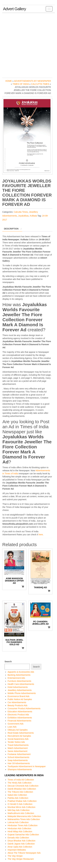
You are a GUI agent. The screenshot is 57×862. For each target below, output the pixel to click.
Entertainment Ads (16, 678)
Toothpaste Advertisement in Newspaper (27, 766)
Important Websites (17, 850)
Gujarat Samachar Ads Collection (23, 834)
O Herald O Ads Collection (20, 804)
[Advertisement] (28, 44)
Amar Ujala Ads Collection (20, 847)
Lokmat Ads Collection (18, 822)
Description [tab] (11, 228)
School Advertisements (18, 757)
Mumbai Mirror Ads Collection (21, 807)
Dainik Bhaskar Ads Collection (22, 789)
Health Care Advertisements (21, 684)
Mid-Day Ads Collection (19, 810)
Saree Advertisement (17, 751)
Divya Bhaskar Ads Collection (21, 840)
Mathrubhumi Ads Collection (21, 813)
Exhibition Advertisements (20, 717)
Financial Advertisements (19, 720)
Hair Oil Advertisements (19, 763)
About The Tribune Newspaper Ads (24, 853)
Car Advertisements (17, 702)
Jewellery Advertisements (20, 690)
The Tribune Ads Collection (20, 792)
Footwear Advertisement (19, 754)
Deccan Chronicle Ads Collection (23, 786)
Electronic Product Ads (18, 714)
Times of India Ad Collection (21, 779)
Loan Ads (12, 727)
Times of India (21, 84)
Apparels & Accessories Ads (21, 672)
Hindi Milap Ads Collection (20, 831)
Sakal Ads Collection (17, 795)
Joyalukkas (23, 216)
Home (8, 81)
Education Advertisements (20, 711)
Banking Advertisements (19, 675)
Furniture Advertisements (19, 681)
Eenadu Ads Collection (18, 837)
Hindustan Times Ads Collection (23, 825)
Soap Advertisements (18, 760)
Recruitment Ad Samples (19, 736)
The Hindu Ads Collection (19, 783)
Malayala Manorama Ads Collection (24, 816)
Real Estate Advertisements (21, 733)
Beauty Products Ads (17, 705)
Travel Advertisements (18, 745)
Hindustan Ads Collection (19, 828)
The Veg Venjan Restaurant (21, 859)
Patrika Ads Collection (18, 798)
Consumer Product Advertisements (24, 708)
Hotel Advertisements (18, 687)
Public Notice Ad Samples (20, 699)
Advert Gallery (14, 9)
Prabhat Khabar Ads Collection (22, 801)
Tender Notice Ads (16, 742)
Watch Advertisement (18, 748)
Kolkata (33, 216)
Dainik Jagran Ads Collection (21, 843)
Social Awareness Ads (18, 739)
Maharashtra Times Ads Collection (24, 819)
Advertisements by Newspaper (32, 81)
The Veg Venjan (15, 856)
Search (8, 661)
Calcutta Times (40, 84)
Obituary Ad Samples (18, 730)
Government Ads (15, 724)
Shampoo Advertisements (20, 769)
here (41, 534)
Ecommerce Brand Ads (18, 696)
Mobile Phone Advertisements (22, 693)
